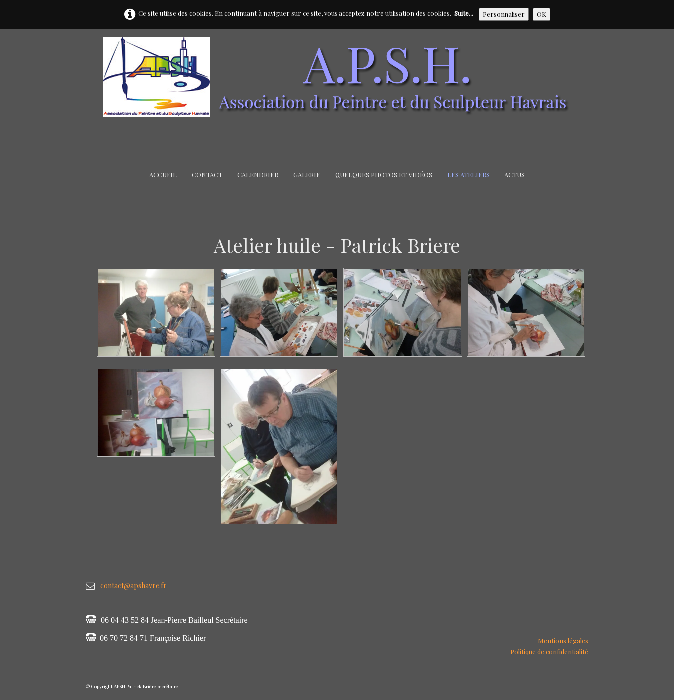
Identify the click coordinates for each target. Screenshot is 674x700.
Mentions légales (563, 640)
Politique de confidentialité (549, 651)
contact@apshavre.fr (133, 585)
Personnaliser (504, 14)
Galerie (306, 174)
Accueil (163, 174)
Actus (515, 174)
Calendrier (257, 174)
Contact (207, 174)
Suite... (463, 13)
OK (541, 14)
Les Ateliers (468, 174)
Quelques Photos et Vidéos (383, 174)
